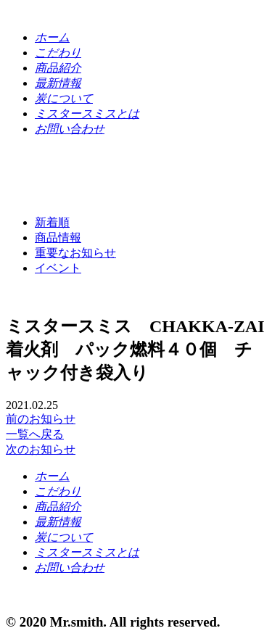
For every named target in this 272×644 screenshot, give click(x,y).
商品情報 (58, 237)
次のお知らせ (40, 449)
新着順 (52, 222)
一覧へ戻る (35, 434)
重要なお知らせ (75, 253)
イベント (58, 268)
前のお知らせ (40, 419)
